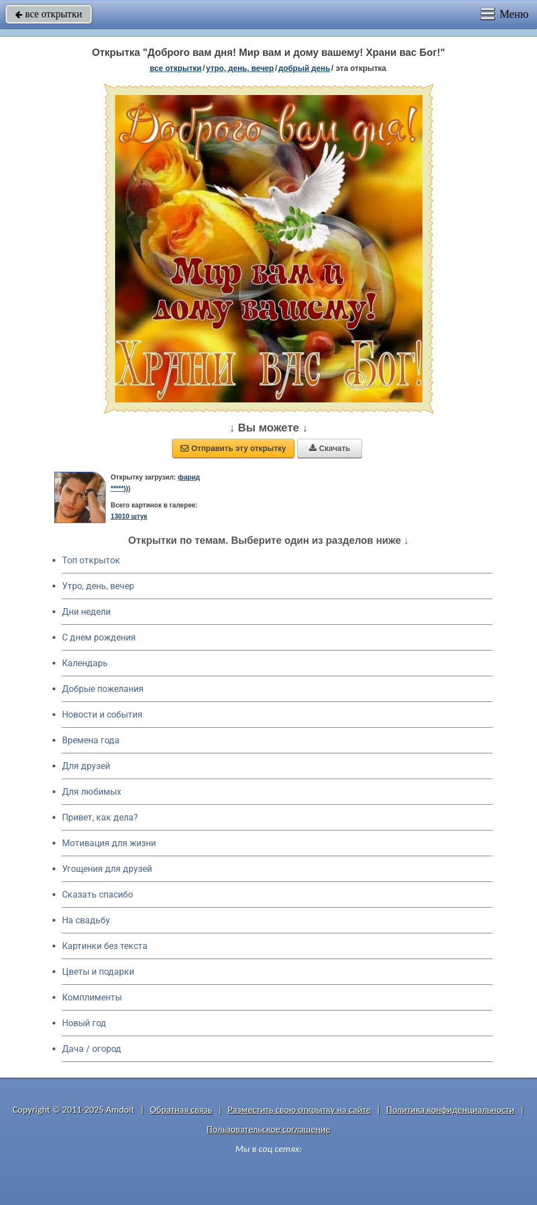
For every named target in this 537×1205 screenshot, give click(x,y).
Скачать (329, 448)
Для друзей (86, 766)
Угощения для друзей (107, 869)
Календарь (85, 663)
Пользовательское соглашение (268, 1129)
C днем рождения (99, 637)
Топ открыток (91, 560)
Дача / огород (91, 1048)
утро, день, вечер (240, 68)
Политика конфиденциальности (450, 1110)
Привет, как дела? (100, 817)
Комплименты (92, 997)
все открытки (48, 14)
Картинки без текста (105, 946)
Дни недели (86, 611)
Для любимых (91, 791)
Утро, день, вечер (98, 586)
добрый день (304, 68)
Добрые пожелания (103, 689)
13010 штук (129, 516)
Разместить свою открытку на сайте (299, 1110)
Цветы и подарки (98, 971)
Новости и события (102, 714)
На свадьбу (86, 920)
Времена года (91, 740)
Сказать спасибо (97, 894)
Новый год (84, 1023)
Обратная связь (181, 1110)
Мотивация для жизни (109, 843)
